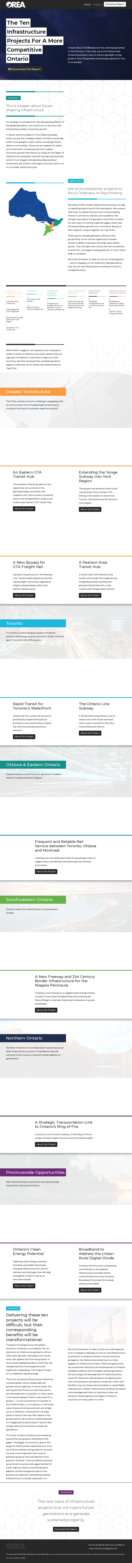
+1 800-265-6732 (96, 1549)
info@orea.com (110, 1549)
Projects (97, 4)
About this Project (24, 508)
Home (87, 4)
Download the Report (24, 69)
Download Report (115, 4)
